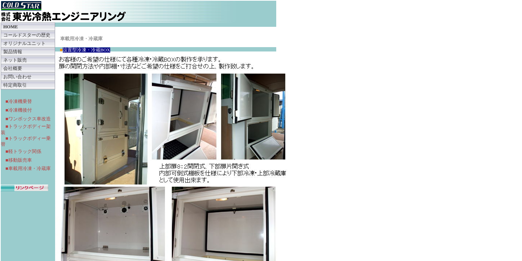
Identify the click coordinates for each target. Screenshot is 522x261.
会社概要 (12, 68)
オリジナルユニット (24, 43)
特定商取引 (15, 85)
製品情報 (12, 51)
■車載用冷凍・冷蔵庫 (28, 168)
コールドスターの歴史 (26, 35)
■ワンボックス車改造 (28, 118)
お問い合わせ (17, 76)
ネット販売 (15, 60)
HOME (10, 26)
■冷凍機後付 (18, 110)
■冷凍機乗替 (18, 101)
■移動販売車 (18, 160)
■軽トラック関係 (23, 151)
